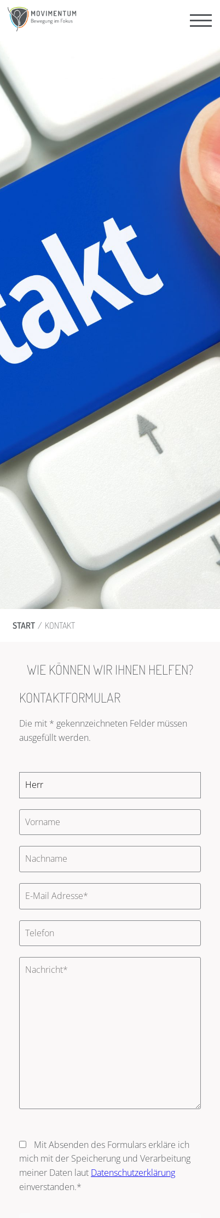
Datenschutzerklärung (133, 1173)
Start (24, 625)
